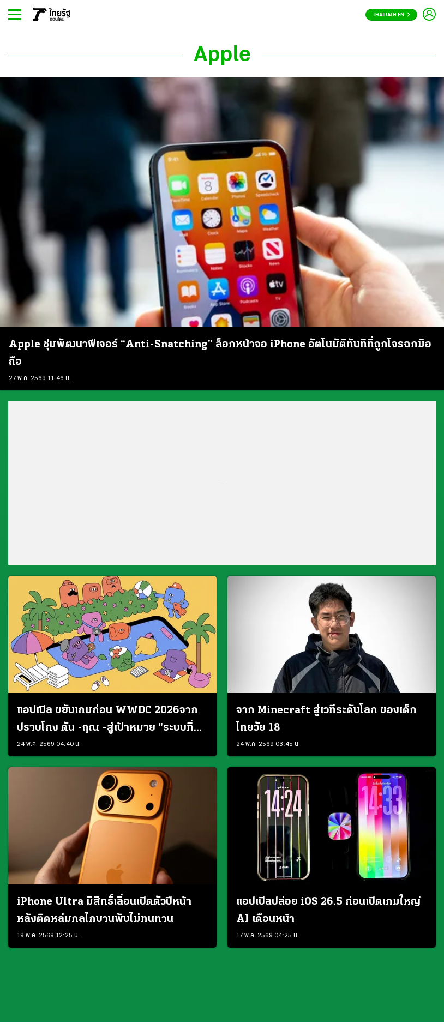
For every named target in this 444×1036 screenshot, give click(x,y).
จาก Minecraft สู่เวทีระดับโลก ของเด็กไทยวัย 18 (326, 719)
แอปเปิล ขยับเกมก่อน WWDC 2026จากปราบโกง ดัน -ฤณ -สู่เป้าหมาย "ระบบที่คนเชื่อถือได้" (112, 721)
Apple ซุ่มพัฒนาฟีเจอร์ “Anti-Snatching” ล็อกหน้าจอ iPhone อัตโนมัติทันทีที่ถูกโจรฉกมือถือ (220, 353)
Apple (222, 56)
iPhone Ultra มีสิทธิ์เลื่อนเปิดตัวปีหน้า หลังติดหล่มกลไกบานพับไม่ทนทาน (104, 910)
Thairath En (391, 15)
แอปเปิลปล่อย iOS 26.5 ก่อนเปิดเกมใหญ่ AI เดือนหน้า (328, 910)
